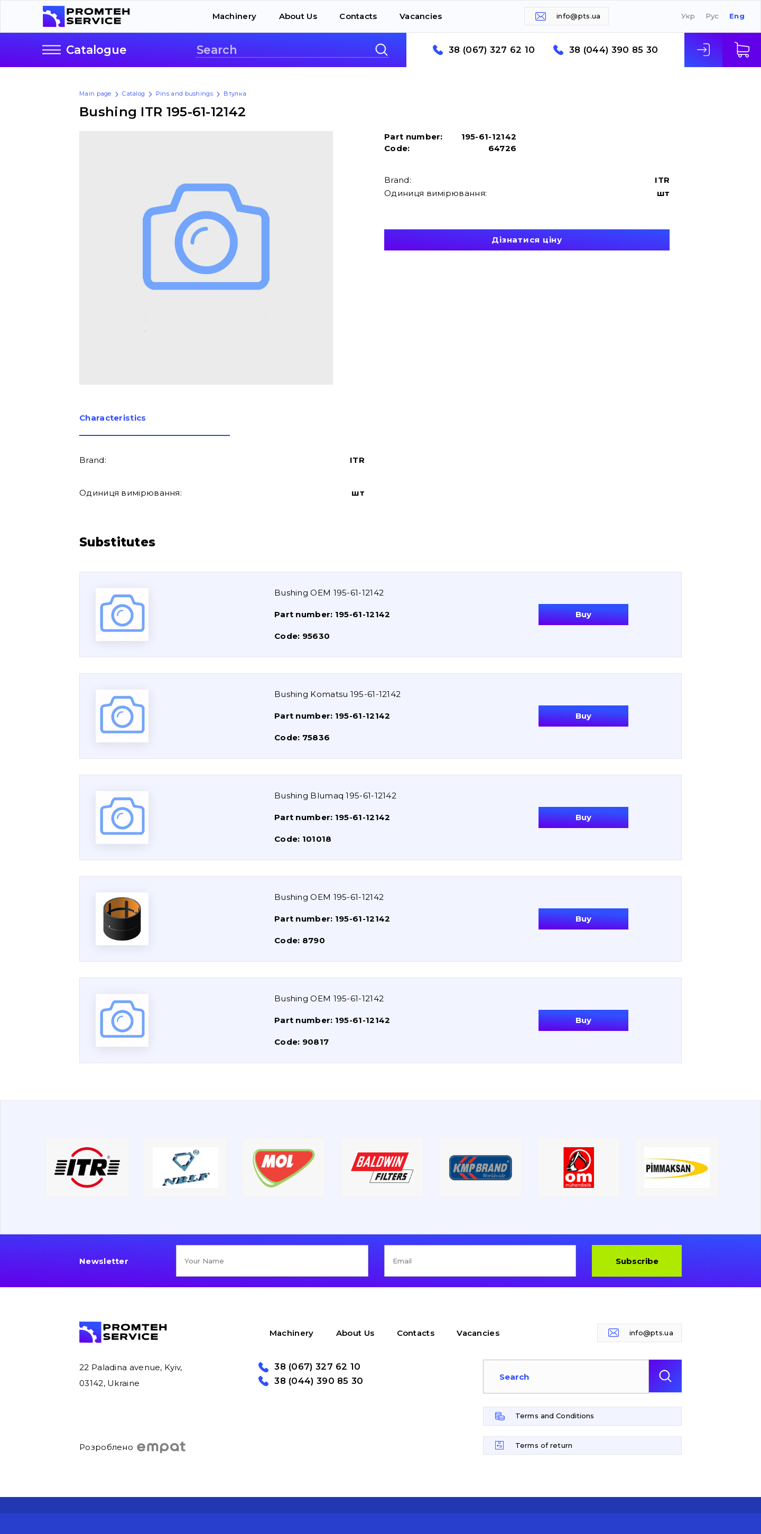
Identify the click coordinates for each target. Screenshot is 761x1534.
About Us (298, 16)
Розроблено (133, 1447)
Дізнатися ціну (526, 240)
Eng (737, 16)
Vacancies (421, 16)
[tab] (154, 425)
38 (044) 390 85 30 (613, 49)
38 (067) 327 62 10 (492, 49)
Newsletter (103, 1261)
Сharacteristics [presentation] (112, 418)
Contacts (358, 16)
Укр (688, 16)
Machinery (234, 16)
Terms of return (543, 1445)
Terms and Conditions (555, 1415)
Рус (712, 16)
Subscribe (637, 1261)
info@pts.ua (578, 16)
